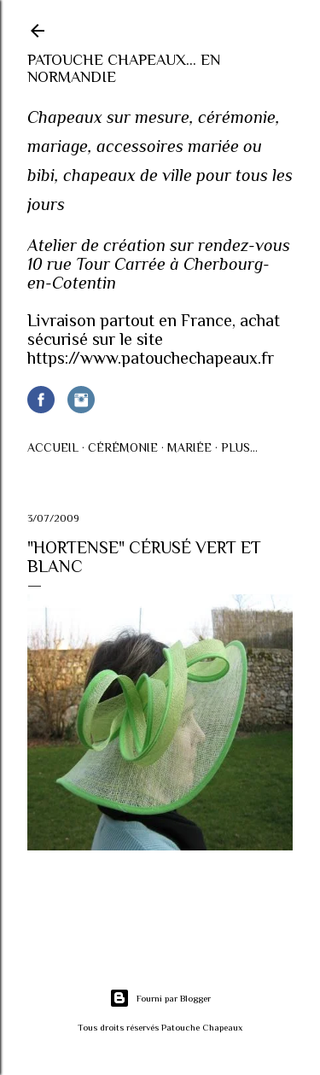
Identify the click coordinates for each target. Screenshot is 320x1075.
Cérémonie (123, 447)
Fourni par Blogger (160, 998)
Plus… (239, 447)
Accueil (53, 447)
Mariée (189, 447)
